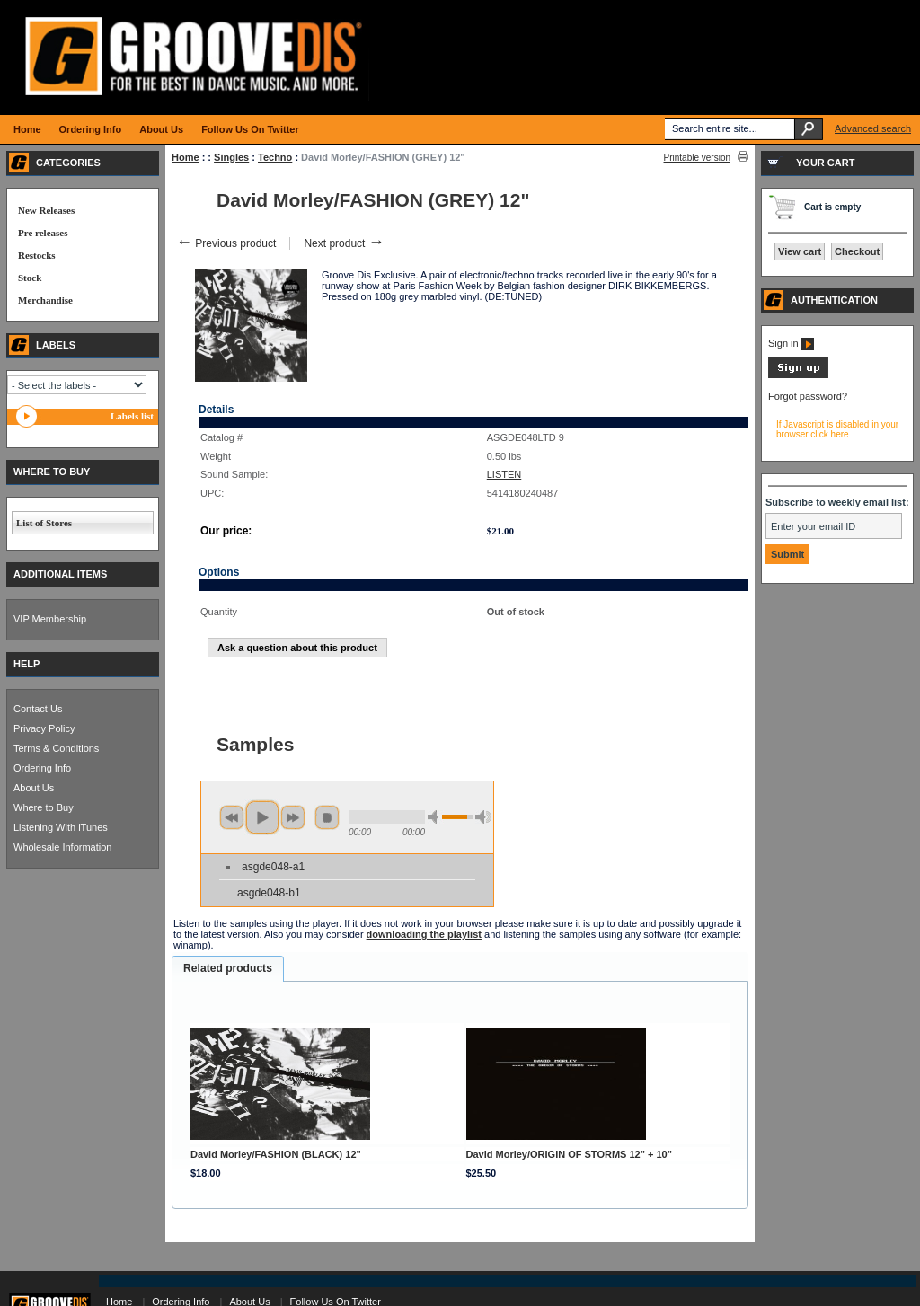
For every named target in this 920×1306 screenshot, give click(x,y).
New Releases (46, 210)
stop (327, 817)
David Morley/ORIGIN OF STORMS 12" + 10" (569, 1154)
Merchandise (45, 300)
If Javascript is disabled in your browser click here (837, 429)
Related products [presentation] (227, 968)
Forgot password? (807, 396)
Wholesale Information (62, 847)
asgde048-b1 (269, 893)
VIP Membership (49, 618)
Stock (29, 277)
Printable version (697, 158)
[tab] (228, 969)
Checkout (857, 251)
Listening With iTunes (60, 827)
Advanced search (873, 128)
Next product (344, 243)
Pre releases (42, 232)
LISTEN (504, 474)
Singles (231, 157)
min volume (436, 817)
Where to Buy (43, 807)
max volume (483, 817)
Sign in (791, 343)
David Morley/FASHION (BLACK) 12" (275, 1154)
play (262, 817)
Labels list (132, 415)
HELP (26, 663)
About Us (33, 787)
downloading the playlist (424, 934)
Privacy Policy (44, 728)
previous (231, 817)
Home (185, 157)
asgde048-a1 (273, 866)
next (292, 817)
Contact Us (37, 708)
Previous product (226, 243)
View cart (799, 251)
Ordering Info (42, 768)
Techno (275, 157)
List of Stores (44, 522)
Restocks (37, 255)
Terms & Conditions (56, 748)
